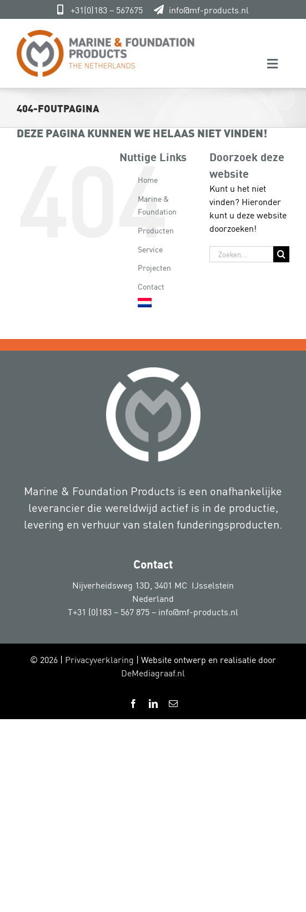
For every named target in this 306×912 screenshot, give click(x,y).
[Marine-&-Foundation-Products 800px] (106, 34)
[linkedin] (153, 703)
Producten (156, 230)
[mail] (173, 703)
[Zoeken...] (241, 254)
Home (148, 179)
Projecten (154, 267)
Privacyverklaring (99, 659)
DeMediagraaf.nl (153, 672)
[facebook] (133, 703)
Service (150, 248)
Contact (151, 286)
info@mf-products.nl (209, 9)
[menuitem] (165, 302)
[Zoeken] (281, 254)
